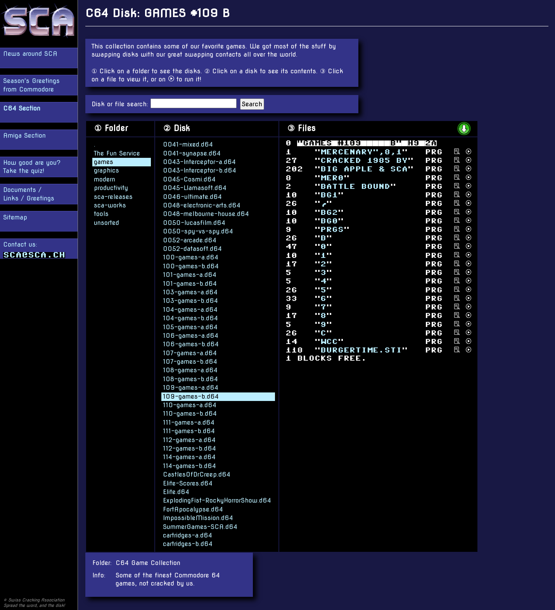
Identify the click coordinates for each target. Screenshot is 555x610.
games (103, 161)
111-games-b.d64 (189, 430)
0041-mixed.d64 (188, 144)
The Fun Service (117, 153)
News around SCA (30, 53)
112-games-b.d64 (189, 448)
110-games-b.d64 (190, 413)
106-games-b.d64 (191, 343)
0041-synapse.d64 (192, 153)
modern (104, 179)
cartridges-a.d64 (187, 535)
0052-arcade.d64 (189, 240)
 (329, 195)
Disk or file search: (121, 104)
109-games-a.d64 (190, 387)
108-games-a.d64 (190, 370)
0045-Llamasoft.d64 (194, 187)
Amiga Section (24, 135)
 (332, 177)
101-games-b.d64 (190, 283)
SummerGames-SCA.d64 (200, 526)
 (329, 212)
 (364, 169)
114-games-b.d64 (189, 465)
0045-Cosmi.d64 (189, 179)
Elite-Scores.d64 (188, 483)
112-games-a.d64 (189, 439)
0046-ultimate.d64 (192, 196)
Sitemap (15, 217)
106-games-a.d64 (190, 335)
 (329, 220)
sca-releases (113, 196)
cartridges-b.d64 (188, 543)
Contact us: (34, 249)
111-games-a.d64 (188, 422)
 (332, 229)
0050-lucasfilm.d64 (194, 222)
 (329, 341)
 (364, 160)
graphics (106, 170)
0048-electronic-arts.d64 (201, 205)
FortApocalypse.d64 (193, 509)
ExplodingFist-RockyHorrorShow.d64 (217, 500)
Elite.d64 (176, 491)
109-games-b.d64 (191, 396)
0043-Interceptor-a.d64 (199, 161)
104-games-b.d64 (190, 317)
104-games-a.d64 (190, 309)
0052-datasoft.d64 (192, 248)
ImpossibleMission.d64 (198, 517)
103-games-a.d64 (190, 291)
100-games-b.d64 (191, 266)
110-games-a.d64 (189, 404)
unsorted (106, 222)
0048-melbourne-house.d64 (206, 213)
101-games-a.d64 (189, 274)
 (355, 186)
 (361, 350)
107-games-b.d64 (190, 361)
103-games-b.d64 (190, 300)
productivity (111, 187)
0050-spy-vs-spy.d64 (198, 231)
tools (101, 213)
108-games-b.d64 (190, 378)
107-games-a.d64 (190, 352)
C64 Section (21, 108)
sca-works (110, 205)
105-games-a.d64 (190, 326)
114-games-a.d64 (189, 456)
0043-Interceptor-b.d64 (199, 170)
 (361, 152)
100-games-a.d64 (190, 257)
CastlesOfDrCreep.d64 (196, 474)
